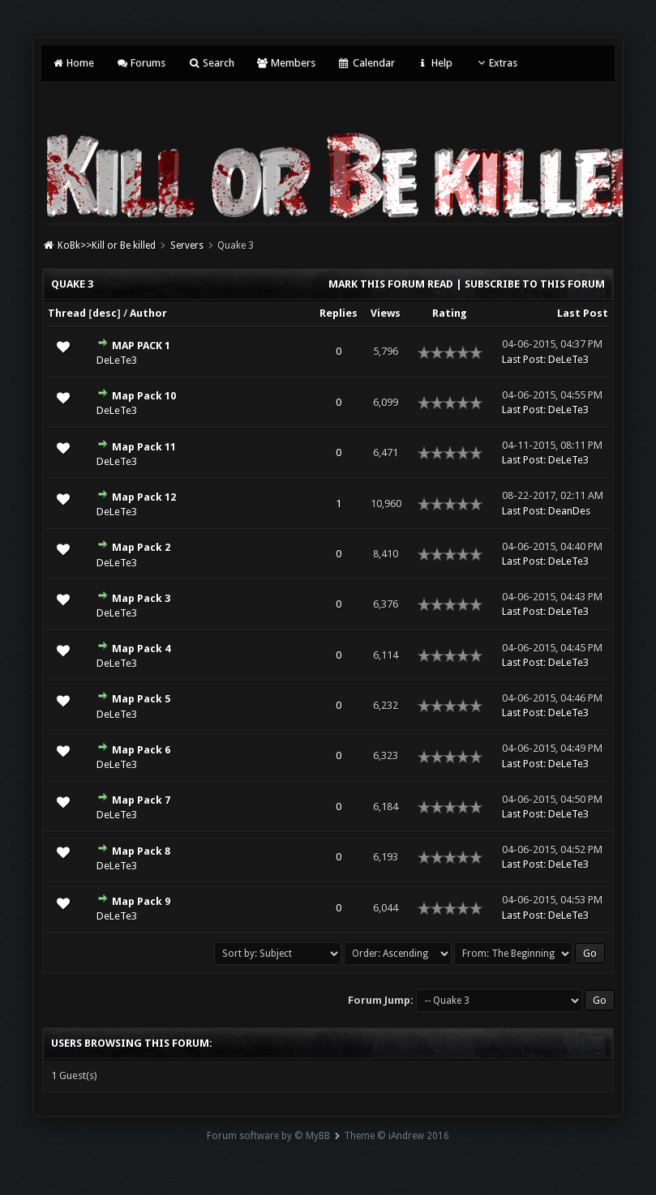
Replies (338, 313)
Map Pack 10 (144, 396)
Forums (140, 63)
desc (104, 313)
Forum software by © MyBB (268, 1136)
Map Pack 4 (141, 648)
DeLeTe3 (116, 360)
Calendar (365, 63)
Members (285, 63)
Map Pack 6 (141, 750)
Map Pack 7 (141, 800)
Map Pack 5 (141, 699)
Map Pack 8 (141, 851)
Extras (495, 63)
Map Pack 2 (141, 547)
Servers (187, 245)
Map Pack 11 (144, 447)
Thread (67, 313)
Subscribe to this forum (535, 284)
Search (210, 63)
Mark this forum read (390, 284)
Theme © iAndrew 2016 (396, 1136)
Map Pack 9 (141, 901)
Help (434, 63)
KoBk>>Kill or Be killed (107, 245)
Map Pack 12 (144, 497)
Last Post (582, 313)
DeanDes (569, 511)
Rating (449, 313)
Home (72, 63)
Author (148, 313)
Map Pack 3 (141, 598)
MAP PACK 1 (141, 345)
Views (386, 313)
